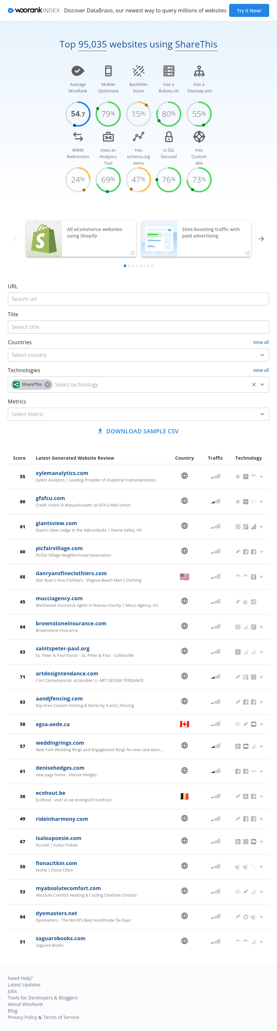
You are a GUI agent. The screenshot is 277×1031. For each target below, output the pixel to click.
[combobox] (138, 354)
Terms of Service (61, 1017)
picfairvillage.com (59, 548)
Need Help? (20, 978)
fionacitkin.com (56, 863)
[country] (129, 354)
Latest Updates (24, 985)
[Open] (262, 354)
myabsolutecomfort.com (68, 888)
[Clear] (253, 384)
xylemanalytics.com (62, 473)
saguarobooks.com (61, 938)
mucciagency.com (59, 598)
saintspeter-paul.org (63, 648)
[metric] (129, 414)
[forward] (261, 239)
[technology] (151, 384)
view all (261, 342)
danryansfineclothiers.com (71, 573)
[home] (34, 11)
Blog (12, 1011)
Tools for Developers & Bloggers (43, 998)
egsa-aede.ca (53, 724)
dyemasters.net (56, 913)
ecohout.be (50, 792)
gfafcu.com (50, 498)
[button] (32, 384)
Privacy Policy (22, 1017)
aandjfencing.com (59, 698)
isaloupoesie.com (58, 838)
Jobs (12, 991)
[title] (138, 298)
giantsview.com (56, 523)
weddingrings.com (60, 742)
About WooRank (25, 1004)
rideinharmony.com (62, 818)
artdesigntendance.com (67, 673)
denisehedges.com (60, 767)
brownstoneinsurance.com (71, 623)
